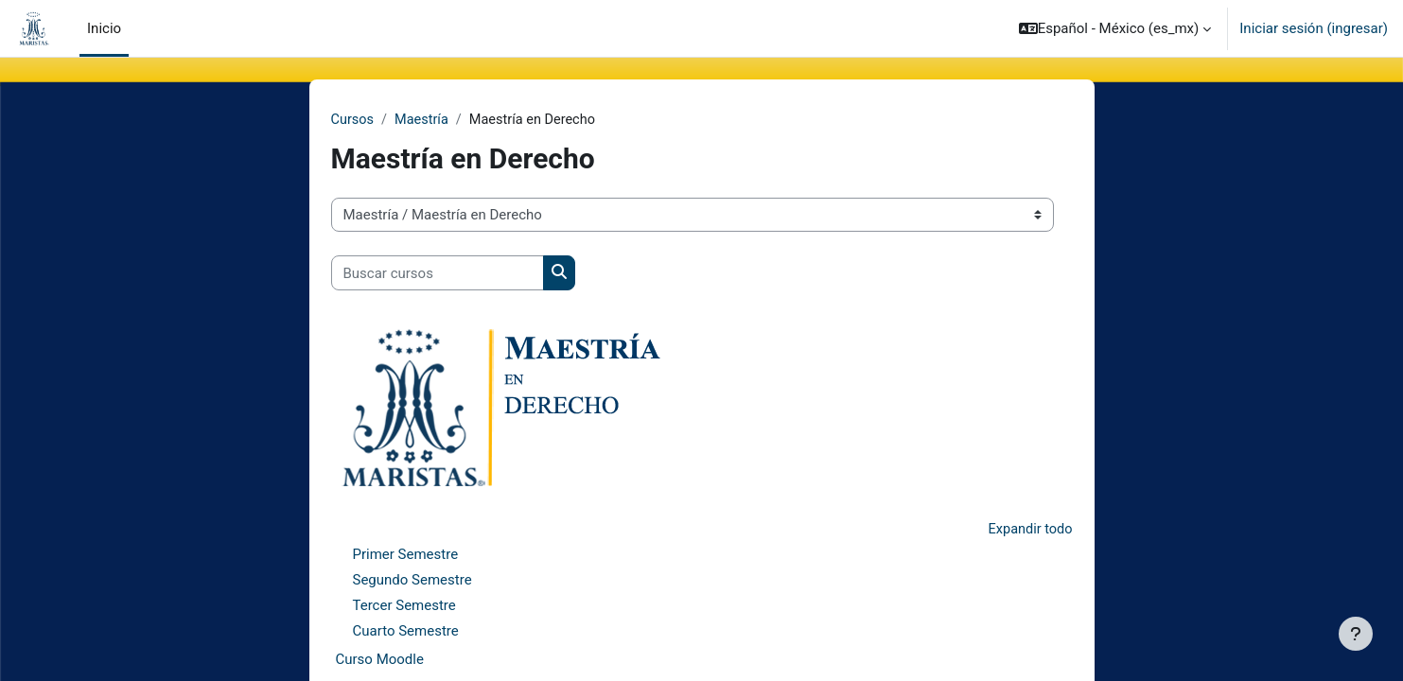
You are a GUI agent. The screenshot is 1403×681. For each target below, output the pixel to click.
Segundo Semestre (412, 581)
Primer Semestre (406, 556)
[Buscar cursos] (437, 273)
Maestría (424, 120)
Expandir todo (1028, 529)
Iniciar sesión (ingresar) (1313, 28)
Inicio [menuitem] (104, 28)
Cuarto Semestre (406, 632)
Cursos (353, 120)
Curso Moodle (380, 661)
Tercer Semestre (404, 607)
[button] (1115, 28)
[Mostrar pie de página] (1356, 634)
